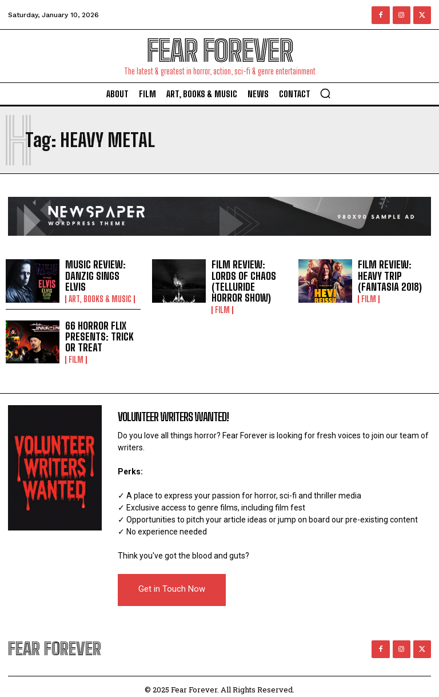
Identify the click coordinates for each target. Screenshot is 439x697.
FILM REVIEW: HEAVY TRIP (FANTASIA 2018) (395, 275)
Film (222, 298)
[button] (325, 93)
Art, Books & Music (100, 292)
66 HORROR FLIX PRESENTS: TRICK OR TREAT (101, 330)
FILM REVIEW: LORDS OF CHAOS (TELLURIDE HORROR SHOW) (248, 275)
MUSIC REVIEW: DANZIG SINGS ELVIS (99, 275)
